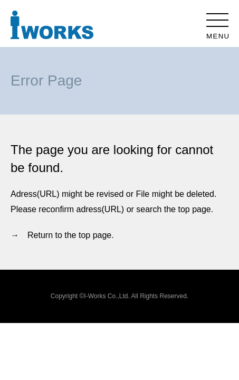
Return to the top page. (70, 235)
